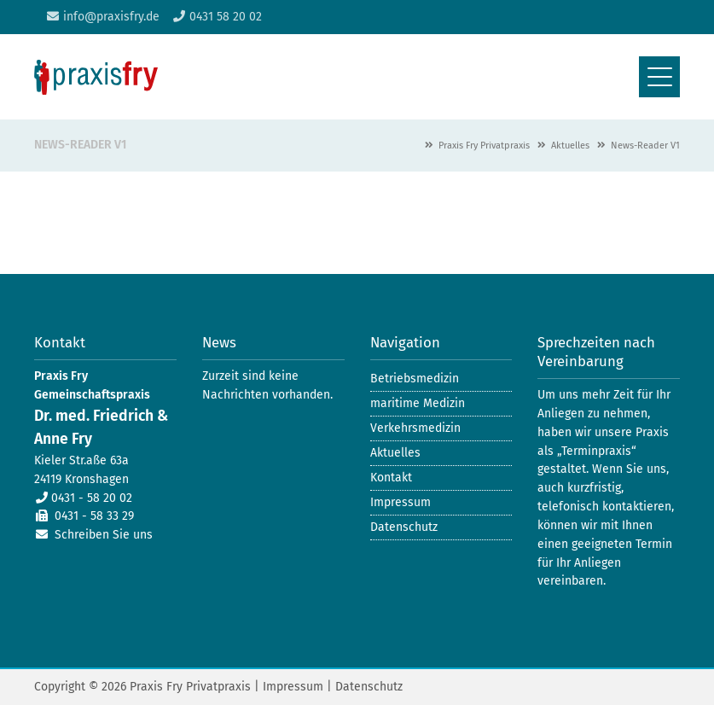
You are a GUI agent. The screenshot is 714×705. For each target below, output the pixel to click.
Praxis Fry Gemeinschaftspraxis (96, 77)
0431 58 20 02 (225, 16)
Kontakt (391, 477)
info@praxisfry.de (111, 16)
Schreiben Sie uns (104, 534)
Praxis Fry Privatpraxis (484, 145)
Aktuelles (570, 145)
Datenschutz (404, 527)
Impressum (400, 502)
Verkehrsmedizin (415, 428)
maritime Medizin (417, 403)
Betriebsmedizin (414, 378)
